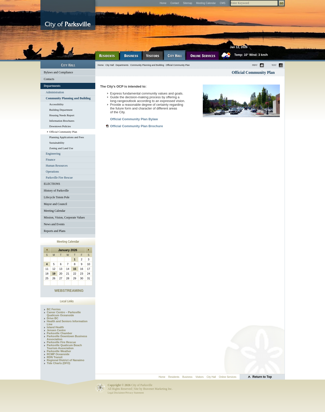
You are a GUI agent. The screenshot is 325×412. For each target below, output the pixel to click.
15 (74, 268)
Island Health (55, 327)
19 (53, 273)
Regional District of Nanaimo (65, 360)
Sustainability (57, 142)
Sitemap (187, 3)
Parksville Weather (59, 351)
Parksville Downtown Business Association (67, 338)
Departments (52, 86)
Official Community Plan (63, 131)
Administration (55, 92)
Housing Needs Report (61, 115)
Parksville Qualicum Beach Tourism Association (64, 347)
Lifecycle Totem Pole (57, 197)
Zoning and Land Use (61, 148)
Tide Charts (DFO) (58, 363)
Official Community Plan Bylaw (134, 119)
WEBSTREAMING (69, 291)
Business (187, 377)
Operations (52, 171)
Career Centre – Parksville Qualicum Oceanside (64, 314)
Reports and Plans (55, 231)
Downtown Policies (60, 126)
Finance (50, 159)
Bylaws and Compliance (58, 72)
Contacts (49, 79)
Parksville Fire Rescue (59, 177)
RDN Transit (55, 357)
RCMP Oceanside (58, 354)
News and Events (54, 224)
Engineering (53, 153)
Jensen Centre (56, 330)
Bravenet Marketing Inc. (158, 389)
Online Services (227, 377)
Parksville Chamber (59, 333)
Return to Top (262, 377)
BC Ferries (54, 309)
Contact (174, 3)
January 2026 (67, 250)
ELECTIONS (52, 184)
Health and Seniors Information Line (67, 323)
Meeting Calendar (206, 3)
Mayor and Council (55, 204)
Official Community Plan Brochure (136, 126)
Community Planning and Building (68, 98)
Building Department (61, 109)
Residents (173, 377)
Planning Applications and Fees (66, 137)
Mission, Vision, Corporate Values (64, 217)
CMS (222, 3)
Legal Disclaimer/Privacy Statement (126, 392)
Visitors (200, 377)
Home (163, 3)
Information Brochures (62, 120)
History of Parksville (56, 190)
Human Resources (57, 165)
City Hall (110, 65)
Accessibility (56, 104)
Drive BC (52, 318)
